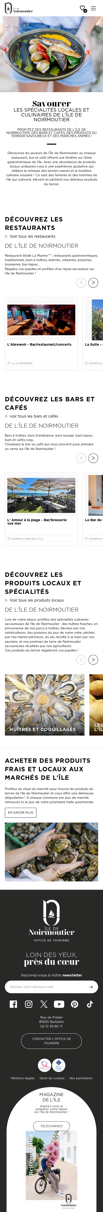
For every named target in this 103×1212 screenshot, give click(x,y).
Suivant (93, 283)
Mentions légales (23, 1078)
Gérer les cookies (52, 1078)
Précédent (81, 283)
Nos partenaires (80, 1078)
